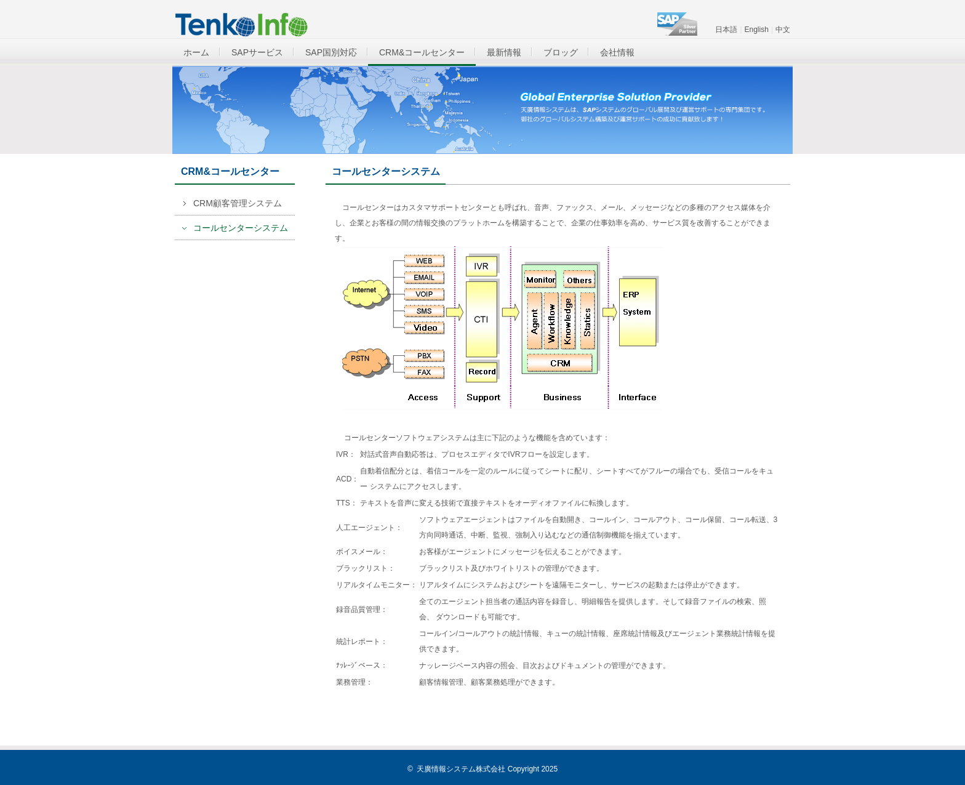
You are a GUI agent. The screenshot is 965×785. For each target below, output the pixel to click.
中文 (782, 29)
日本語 (726, 29)
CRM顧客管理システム (237, 203)
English (757, 29)
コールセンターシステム (240, 228)
